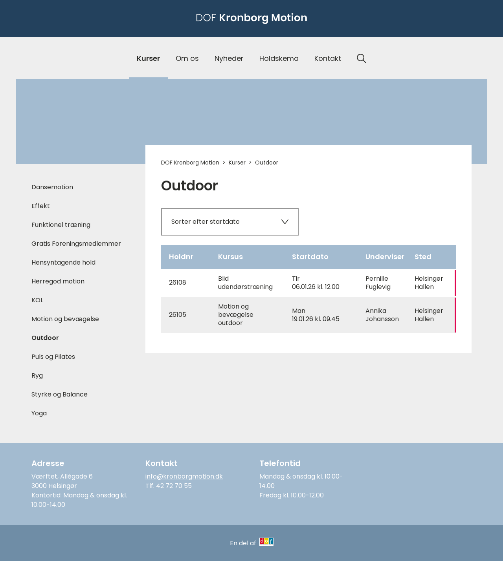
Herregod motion (57, 281)
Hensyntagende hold (63, 262)
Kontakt (327, 58)
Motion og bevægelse (65, 318)
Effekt (40, 205)
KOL (37, 300)
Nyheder (229, 58)
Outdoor (45, 337)
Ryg (37, 375)
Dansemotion (52, 187)
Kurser (148, 58)
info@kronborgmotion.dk (184, 476)
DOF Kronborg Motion (190, 162)
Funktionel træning (60, 224)
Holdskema (279, 58)
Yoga (39, 413)
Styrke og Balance (59, 394)
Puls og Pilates (53, 356)
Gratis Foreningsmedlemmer (76, 243)
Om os (187, 58)
